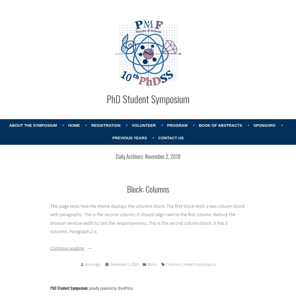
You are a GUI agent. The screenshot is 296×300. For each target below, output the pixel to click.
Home (74, 125)
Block (152, 264)
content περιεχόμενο (199, 264)
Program (177, 125)
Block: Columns (148, 189)
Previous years (129, 138)
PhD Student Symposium (148, 98)
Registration (105, 125)
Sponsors (264, 125)
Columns (173, 264)
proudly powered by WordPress (110, 288)
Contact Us (171, 138)
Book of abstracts (220, 125)
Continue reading (77, 248)
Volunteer (144, 125)
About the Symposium (33, 125)
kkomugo (93, 264)
